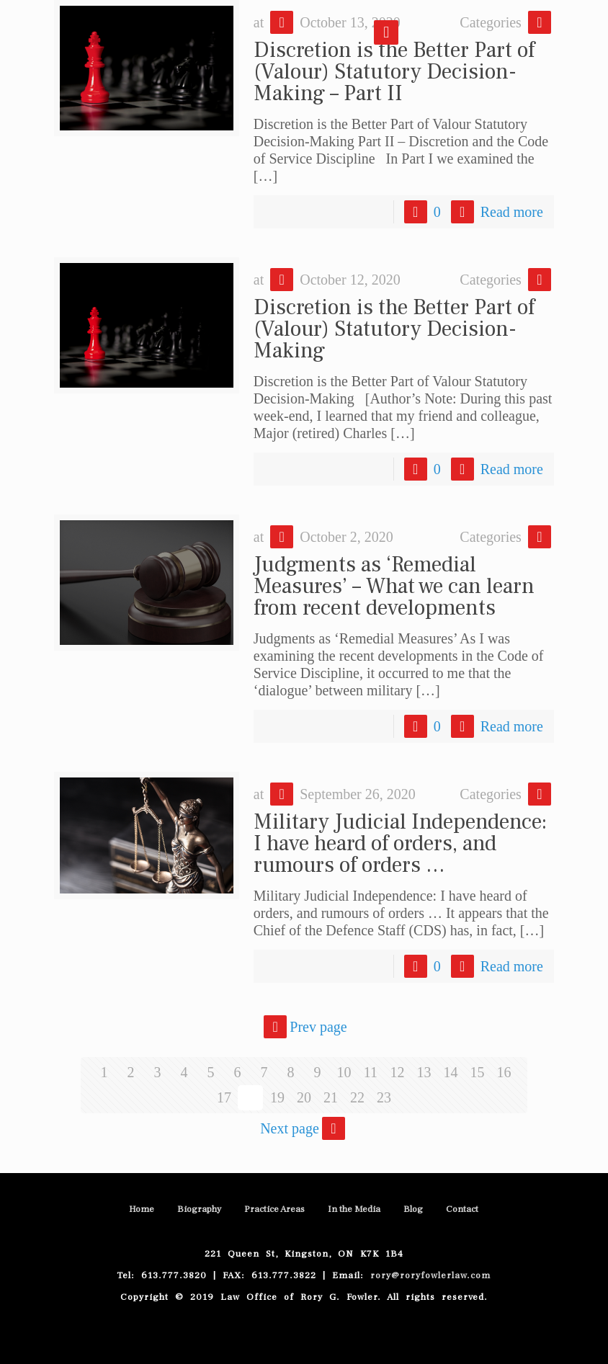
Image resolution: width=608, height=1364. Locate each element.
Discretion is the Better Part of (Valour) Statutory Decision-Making (394, 329)
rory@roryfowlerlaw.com (427, 1275)
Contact (462, 1209)
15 (477, 1072)
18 (250, 1097)
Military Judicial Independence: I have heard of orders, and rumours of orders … (400, 843)
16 (503, 1072)
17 (224, 1097)
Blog (413, 1209)
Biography (199, 1209)
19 (277, 1097)
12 (397, 1072)
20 (304, 1097)
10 (343, 1072)
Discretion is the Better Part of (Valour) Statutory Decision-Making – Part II (394, 71)
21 (330, 1097)
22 (357, 1097)
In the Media (354, 1209)
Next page (304, 1128)
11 (370, 1072)
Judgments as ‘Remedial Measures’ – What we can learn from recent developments (394, 586)
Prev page (304, 1027)
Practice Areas (274, 1209)
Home (141, 1209)
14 (450, 1072)
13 (423, 1072)
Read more (511, 212)
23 (384, 1097)
